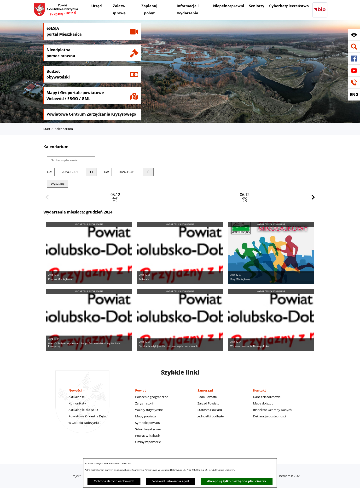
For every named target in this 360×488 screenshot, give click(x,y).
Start (46, 129)
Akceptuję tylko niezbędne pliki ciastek (236, 481)
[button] (354, 35)
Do (106, 172)
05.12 (76, 197)
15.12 (231, 197)
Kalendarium (64, 129)
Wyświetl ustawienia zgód (170, 481)
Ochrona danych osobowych (114, 481)
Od (49, 172)
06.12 (128, 197)
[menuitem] (96, 6)
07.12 (180, 197)
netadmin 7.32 (289, 476)
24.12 (283, 197)
